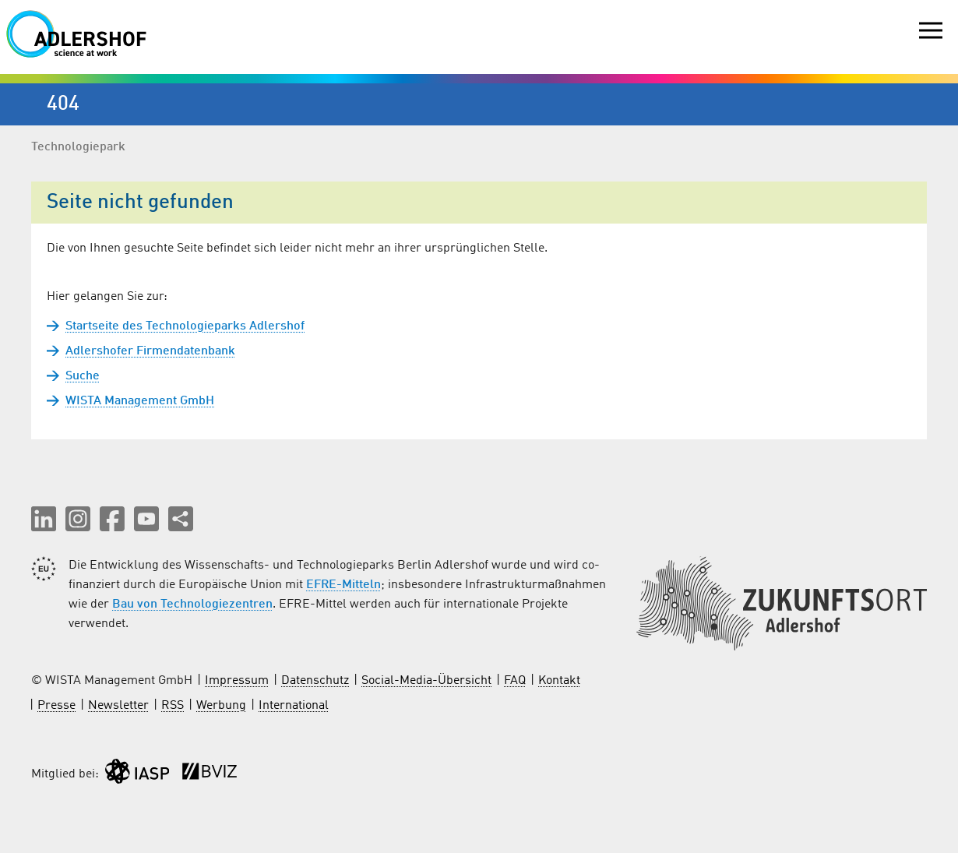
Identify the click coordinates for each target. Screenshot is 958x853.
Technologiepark (78, 147)
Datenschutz (315, 681)
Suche (82, 376)
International (294, 706)
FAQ (515, 681)
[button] (43, 519)
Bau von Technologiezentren (192, 604)
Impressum (237, 681)
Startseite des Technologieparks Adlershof (185, 326)
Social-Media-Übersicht (426, 681)
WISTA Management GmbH (139, 401)
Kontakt (559, 681)
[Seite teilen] (181, 519)
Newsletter (118, 706)
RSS (172, 706)
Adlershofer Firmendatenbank (150, 351)
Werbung (221, 706)
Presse (56, 706)
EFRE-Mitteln (343, 585)
